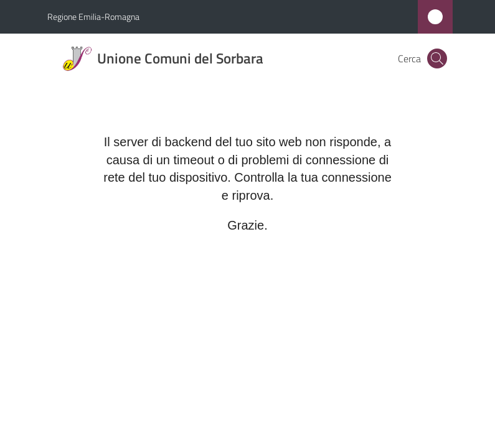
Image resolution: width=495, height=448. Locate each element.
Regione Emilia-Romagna (93, 16)
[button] (437, 58)
